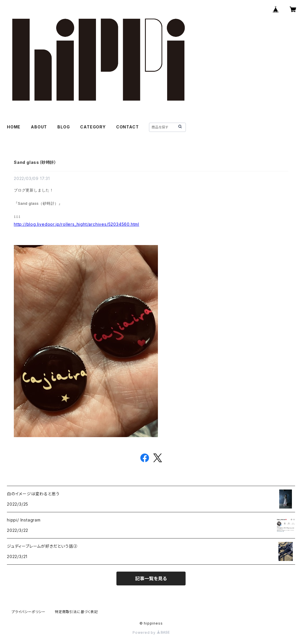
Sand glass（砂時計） (35, 162)
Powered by (151, 632)
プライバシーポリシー (29, 612)
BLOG (63, 126)
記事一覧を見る (151, 578)
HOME (13, 126)
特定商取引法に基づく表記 (76, 612)
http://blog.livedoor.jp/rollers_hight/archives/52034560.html (76, 224)
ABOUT (39, 126)
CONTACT (127, 126)
